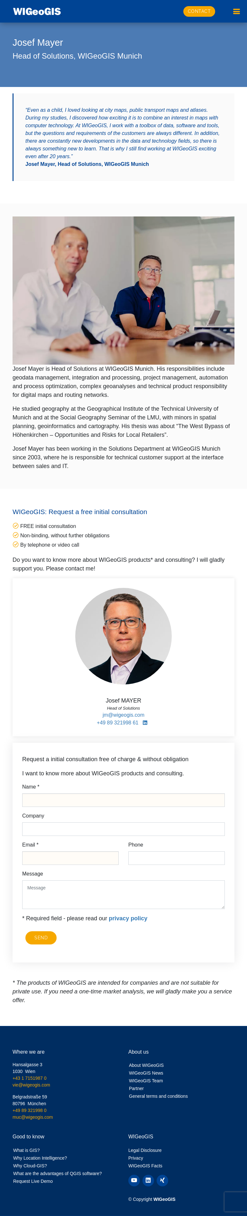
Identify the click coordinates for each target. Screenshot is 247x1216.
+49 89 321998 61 (117, 722)
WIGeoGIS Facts (145, 1165)
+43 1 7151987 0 (30, 1078)
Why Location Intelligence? (40, 1158)
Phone (135, 844)
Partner (136, 1088)
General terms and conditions (158, 1096)
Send (41, 937)
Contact (199, 11)
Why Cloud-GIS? (30, 1165)
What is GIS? (26, 1150)
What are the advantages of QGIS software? (57, 1173)
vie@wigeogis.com (31, 1084)
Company (33, 816)
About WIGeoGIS (146, 1065)
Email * (30, 844)
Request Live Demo (33, 1181)
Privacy (135, 1158)
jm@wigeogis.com (123, 715)
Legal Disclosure (145, 1150)
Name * (30, 787)
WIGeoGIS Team (146, 1080)
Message (32, 873)
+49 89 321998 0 (30, 1110)
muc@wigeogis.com (33, 1117)
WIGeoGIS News (146, 1073)
